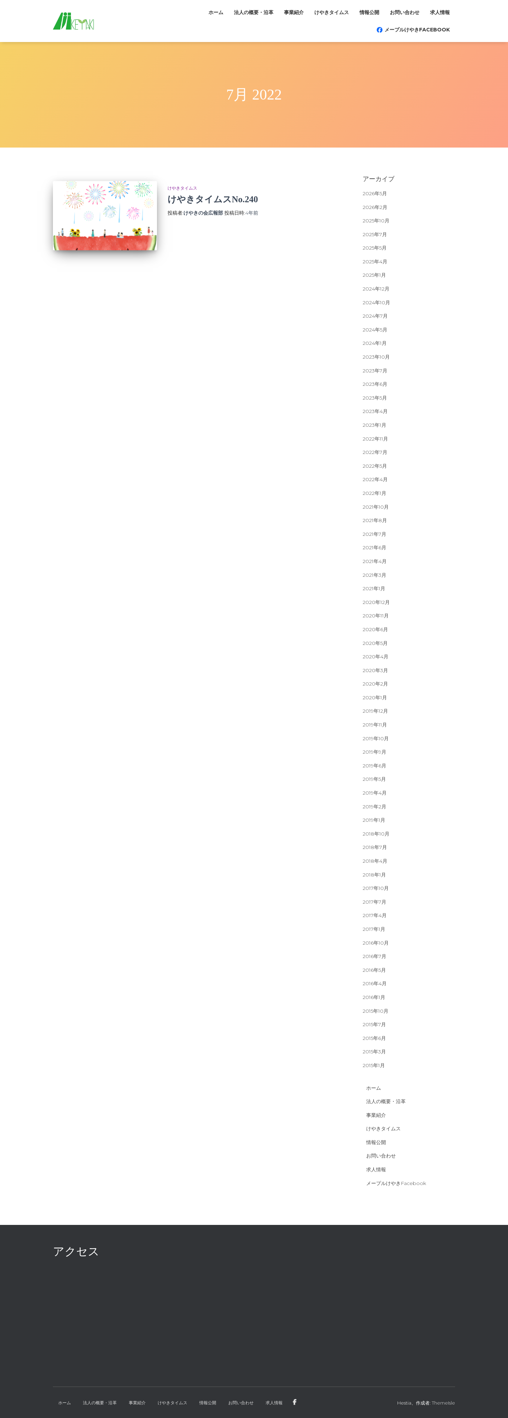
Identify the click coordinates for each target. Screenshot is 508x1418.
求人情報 (440, 12)
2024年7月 (375, 316)
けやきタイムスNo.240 (213, 199)
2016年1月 (374, 997)
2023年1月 (374, 425)
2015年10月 (375, 1011)
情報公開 (369, 12)
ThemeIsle (443, 1403)
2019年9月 (374, 752)
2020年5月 (375, 643)
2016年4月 (375, 983)
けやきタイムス (331, 12)
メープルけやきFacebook (417, 29)
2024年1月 (375, 343)
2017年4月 (375, 915)
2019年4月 (375, 793)
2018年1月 (374, 875)
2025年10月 (376, 220)
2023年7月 (375, 370)
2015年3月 (374, 1051)
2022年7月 (375, 452)
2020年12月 (376, 602)
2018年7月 (375, 847)
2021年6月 (374, 547)
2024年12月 (376, 289)
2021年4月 (375, 561)
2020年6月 (375, 629)
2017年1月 (374, 929)
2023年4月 (375, 411)
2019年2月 (374, 806)
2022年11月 (375, 439)
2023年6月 (375, 384)
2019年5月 (374, 779)
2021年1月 (374, 588)
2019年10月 (376, 738)
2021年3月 (374, 575)
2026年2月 (375, 207)
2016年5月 (374, 970)
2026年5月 (375, 193)
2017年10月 (376, 888)
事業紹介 (294, 12)
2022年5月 (375, 466)
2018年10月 (376, 834)
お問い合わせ (404, 12)
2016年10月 (376, 943)
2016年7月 (374, 956)
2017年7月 (374, 902)
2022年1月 (374, 493)
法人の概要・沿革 (253, 12)
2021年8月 (375, 520)
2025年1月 (374, 275)
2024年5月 (375, 330)
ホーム (215, 12)
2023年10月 (376, 357)
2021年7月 (374, 534)
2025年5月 (375, 248)
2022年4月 (375, 479)
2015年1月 (374, 1065)
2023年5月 (375, 398)
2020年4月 (375, 656)
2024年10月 (376, 302)
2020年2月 (375, 684)
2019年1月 (374, 820)
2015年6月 (374, 1038)
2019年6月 (374, 765)
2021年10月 (376, 507)
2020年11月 (376, 615)
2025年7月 (375, 234)
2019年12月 (375, 711)
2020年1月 (375, 697)
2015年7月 (374, 1024)
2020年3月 (375, 670)
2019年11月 (375, 725)
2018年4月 (375, 861)
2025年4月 (375, 261)
